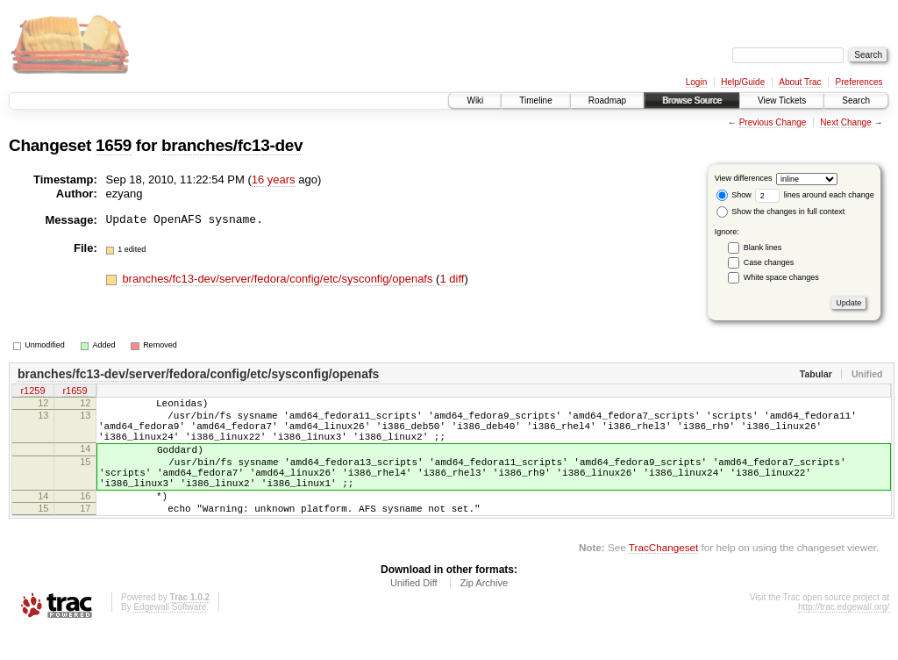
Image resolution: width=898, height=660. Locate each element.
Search (856, 100)
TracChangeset (663, 576)
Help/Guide (743, 82)
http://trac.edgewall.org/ (843, 636)
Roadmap (607, 100)
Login (696, 82)
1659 (114, 145)
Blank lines (763, 247)
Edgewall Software (169, 636)
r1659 (74, 392)
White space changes (781, 277)
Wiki (475, 100)
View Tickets (782, 100)
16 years (274, 179)
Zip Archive (484, 611)
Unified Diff (414, 611)
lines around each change (814, 194)
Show (734, 194)
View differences (744, 178)
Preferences (859, 82)
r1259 (32, 392)
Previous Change (773, 122)
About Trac (800, 82)
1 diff (451, 278)
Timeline (535, 100)
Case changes (769, 262)
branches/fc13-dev (232, 145)
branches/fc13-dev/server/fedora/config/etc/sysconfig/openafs (279, 278)
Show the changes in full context (780, 211)
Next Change (845, 122)
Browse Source (692, 100)
